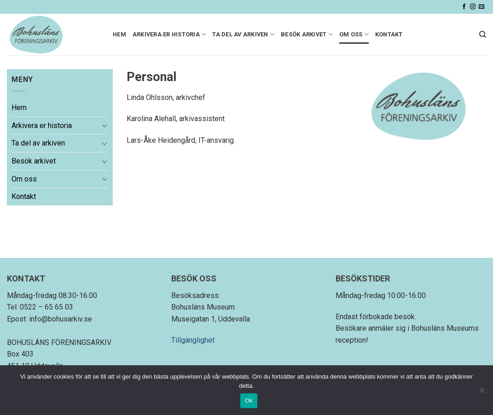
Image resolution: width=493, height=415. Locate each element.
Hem (119, 34)
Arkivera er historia (169, 34)
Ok (249, 400)
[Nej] (481, 393)
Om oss (354, 34)
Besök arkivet (307, 34)
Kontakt (389, 34)
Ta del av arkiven (243, 34)
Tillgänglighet (193, 340)
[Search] (482, 34)
